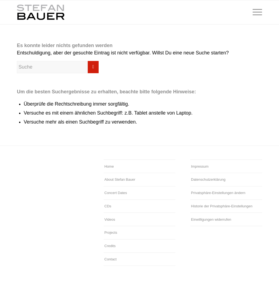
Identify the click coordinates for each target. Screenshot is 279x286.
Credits (110, 246)
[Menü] (255, 12)
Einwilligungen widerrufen (211, 219)
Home (109, 166)
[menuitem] (255, 12)
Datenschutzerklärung (208, 179)
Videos (109, 219)
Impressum (199, 166)
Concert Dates (115, 193)
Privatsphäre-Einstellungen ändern (218, 193)
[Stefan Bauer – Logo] (66, 12)
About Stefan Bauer (119, 179)
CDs (107, 206)
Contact (110, 259)
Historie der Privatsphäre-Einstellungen (221, 206)
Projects (110, 232)
